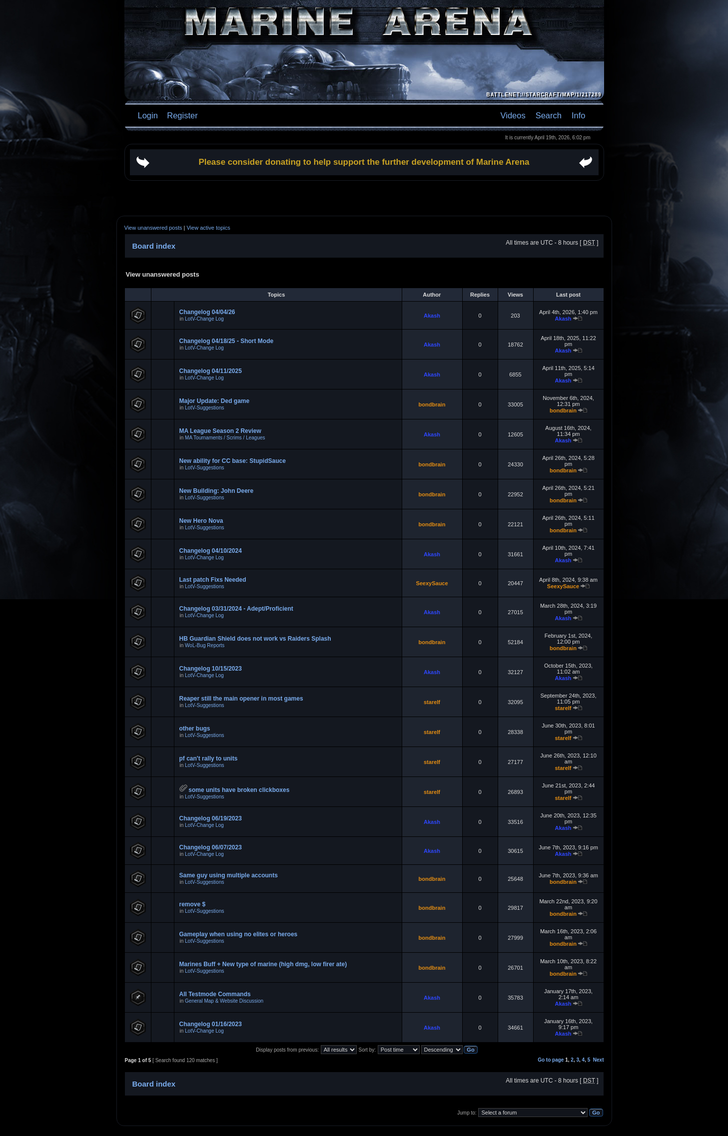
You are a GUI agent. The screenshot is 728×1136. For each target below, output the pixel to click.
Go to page (551, 1060)
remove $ (192, 904)
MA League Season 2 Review (220, 430)
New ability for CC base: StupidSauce (232, 460)
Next (598, 1060)
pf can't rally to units (208, 758)
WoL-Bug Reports (204, 645)
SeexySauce (432, 583)
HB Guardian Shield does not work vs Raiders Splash (255, 638)
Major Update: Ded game (214, 400)
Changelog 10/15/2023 (210, 668)
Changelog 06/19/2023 (210, 818)
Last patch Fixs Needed (212, 579)
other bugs (194, 728)
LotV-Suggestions (204, 407)
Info (579, 115)
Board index (154, 246)
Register (181, 115)
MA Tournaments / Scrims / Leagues (225, 437)
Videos (513, 115)
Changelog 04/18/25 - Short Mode (226, 341)
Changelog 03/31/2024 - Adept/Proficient (236, 608)
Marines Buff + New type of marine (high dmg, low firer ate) (263, 964)
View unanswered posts (153, 228)
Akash (432, 316)
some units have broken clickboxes (238, 789)
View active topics (208, 228)
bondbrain (432, 404)
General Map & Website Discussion (224, 1001)
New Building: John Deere (216, 490)
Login (148, 115)
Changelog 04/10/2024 (210, 550)
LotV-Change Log (204, 319)
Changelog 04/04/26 (207, 312)
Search (549, 115)
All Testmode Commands (215, 994)
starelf (432, 702)
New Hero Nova (201, 520)
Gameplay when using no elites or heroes (238, 934)
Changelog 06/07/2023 (210, 847)
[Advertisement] (364, 198)
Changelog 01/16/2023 (210, 1024)
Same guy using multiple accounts (228, 875)
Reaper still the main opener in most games (241, 698)
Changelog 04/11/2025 (210, 371)
